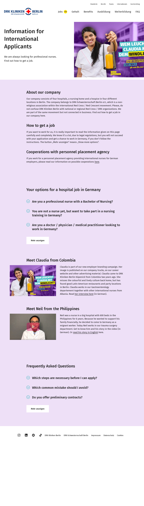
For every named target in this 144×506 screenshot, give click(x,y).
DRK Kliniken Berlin (53, 489)
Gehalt (75, 11)
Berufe (103, 4)
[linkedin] (26, 489)
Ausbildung (103, 11)
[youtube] (33, 489)
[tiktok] (40, 489)
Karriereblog (135, 4)
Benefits (88, 11)
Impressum (96, 489)
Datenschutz (109, 489)
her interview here (84, 294)
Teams (111, 4)
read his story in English (85, 332)
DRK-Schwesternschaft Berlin (76, 489)
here (97, 161)
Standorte (93, 4)
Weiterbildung (123, 11)
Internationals (122, 4)
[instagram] (19, 489)
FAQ (138, 11)
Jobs (60, 11)
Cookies (120, 489)
